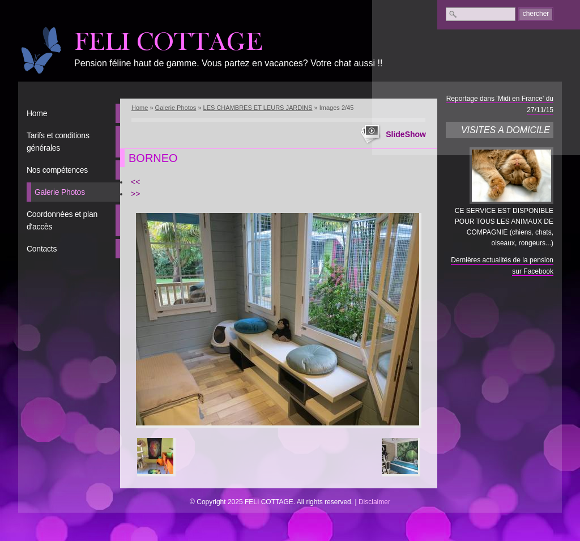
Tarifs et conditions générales (58, 141)
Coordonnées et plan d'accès (62, 220)
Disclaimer (374, 502)
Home (37, 113)
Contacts (42, 248)
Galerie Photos (60, 192)
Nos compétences (57, 169)
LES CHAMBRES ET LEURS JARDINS (258, 107)
